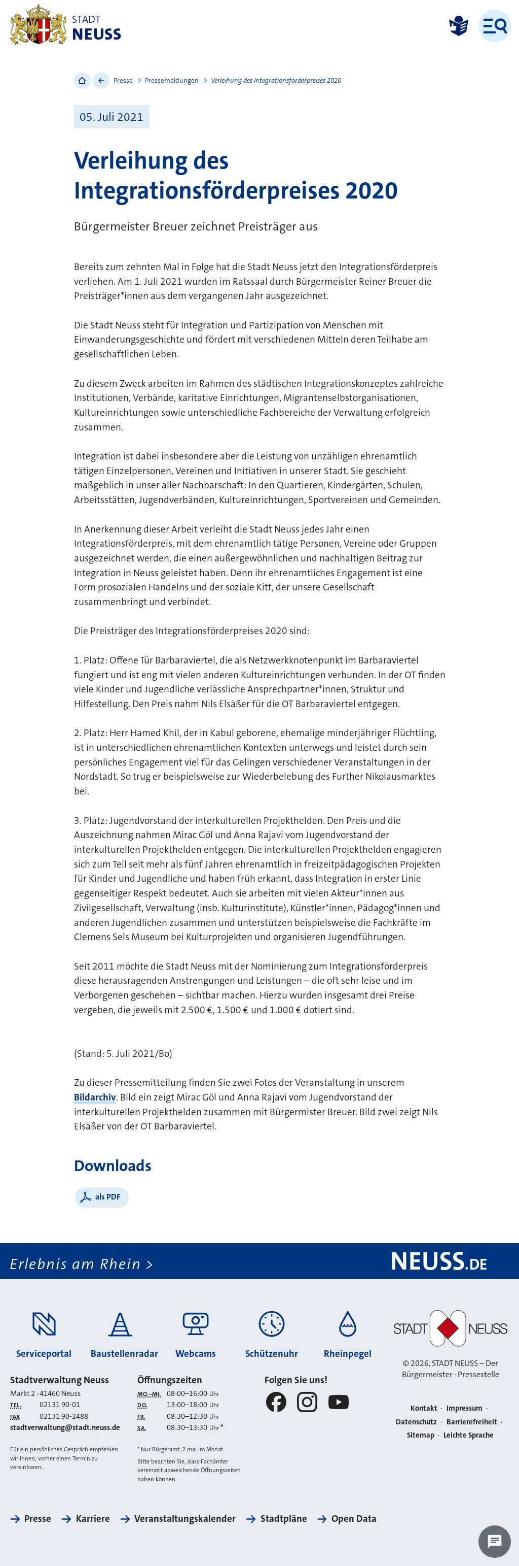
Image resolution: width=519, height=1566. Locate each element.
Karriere (93, 1518)
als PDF (108, 1196)
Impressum (465, 1408)
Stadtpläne (284, 1518)
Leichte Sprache (468, 1435)
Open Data (354, 1518)
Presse (123, 80)
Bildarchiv (95, 1097)
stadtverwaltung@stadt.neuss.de (65, 1427)
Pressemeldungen (172, 80)
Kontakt (424, 1408)
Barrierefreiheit (472, 1422)
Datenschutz (416, 1422)
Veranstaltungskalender (185, 1518)
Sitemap (420, 1435)
